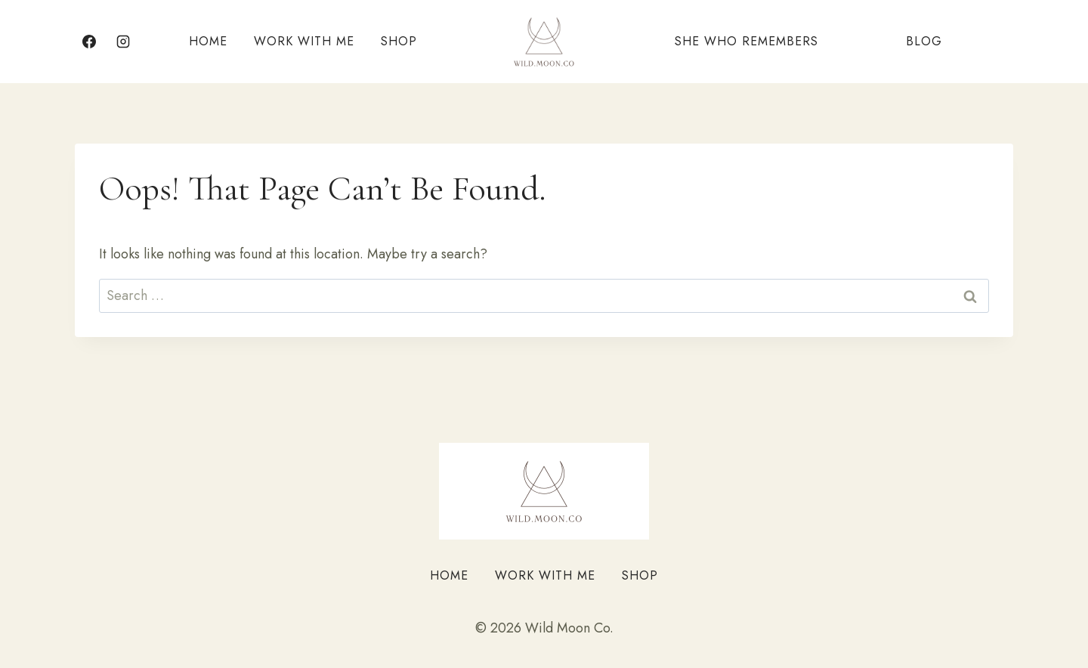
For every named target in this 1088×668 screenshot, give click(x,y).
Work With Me (304, 41)
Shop (399, 41)
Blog (924, 41)
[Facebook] (89, 41)
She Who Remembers (746, 41)
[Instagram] (123, 41)
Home (208, 41)
